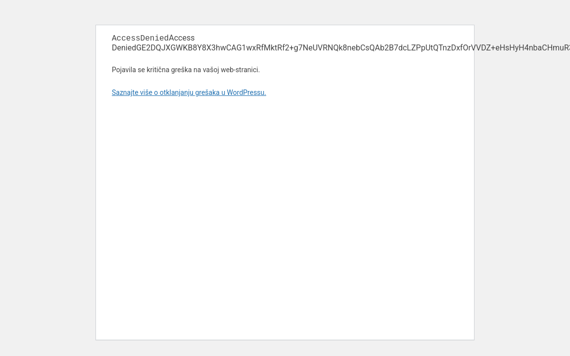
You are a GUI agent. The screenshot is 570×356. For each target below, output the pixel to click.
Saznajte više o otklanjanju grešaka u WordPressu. (189, 93)
